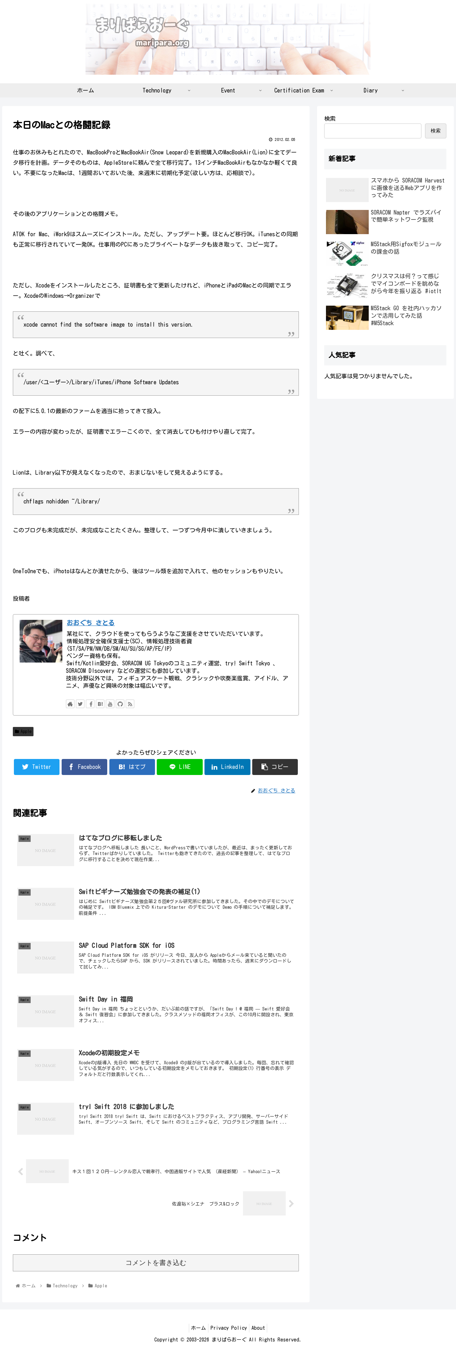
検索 (330, 118)
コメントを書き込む (155, 1262)
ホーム (195, 1327)
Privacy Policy (229, 1327)
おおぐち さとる (91, 623)
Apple (23, 731)
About (261, 1327)
